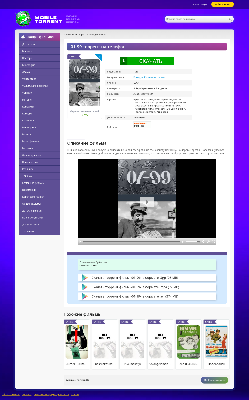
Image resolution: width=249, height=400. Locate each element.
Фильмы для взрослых (35, 85)
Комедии (27, 113)
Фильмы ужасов (31, 155)
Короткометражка (154, 77)
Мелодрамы (29, 127)
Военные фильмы (32, 217)
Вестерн (27, 58)
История (27, 99)
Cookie (75, 394)
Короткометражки (33, 196)
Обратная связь (11, 394)
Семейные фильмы (33, 182)
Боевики (27, 51)
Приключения (30, 162)
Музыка (26, 134)
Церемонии (29, 189)
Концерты (28, 106)
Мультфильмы (30, 141)
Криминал (28, 120)
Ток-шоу (27, 176)
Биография (28, 65)
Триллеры (28, 231)
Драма (26, 72)
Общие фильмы (31, 203)
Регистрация (200, 4)
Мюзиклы (27, 148)
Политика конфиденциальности (51, 394)
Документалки (30, 224)
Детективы (28, 44)
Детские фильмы (32, 210)
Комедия (138, 77)
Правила (26, 394)
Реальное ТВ (30, 169)
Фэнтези (27, 92)
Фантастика (29, 78)
